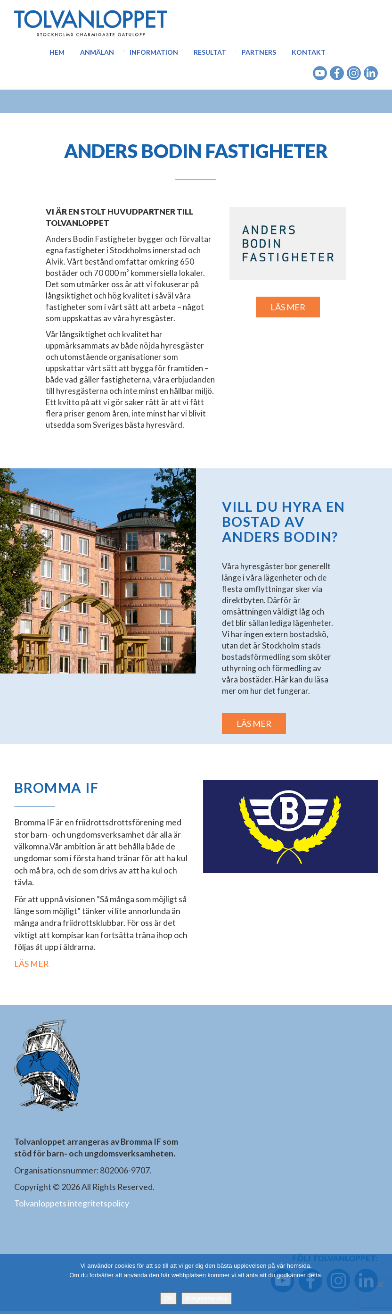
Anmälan (97, 52)
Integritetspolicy (206, 1298)
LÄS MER (287, 307)
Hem (57, 52)
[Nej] (380, 1284)
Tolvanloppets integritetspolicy (71, 1206)
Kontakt (309, 52)
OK (168, 1298)
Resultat (210, 52)
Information (154, 52)
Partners (259, 52)
